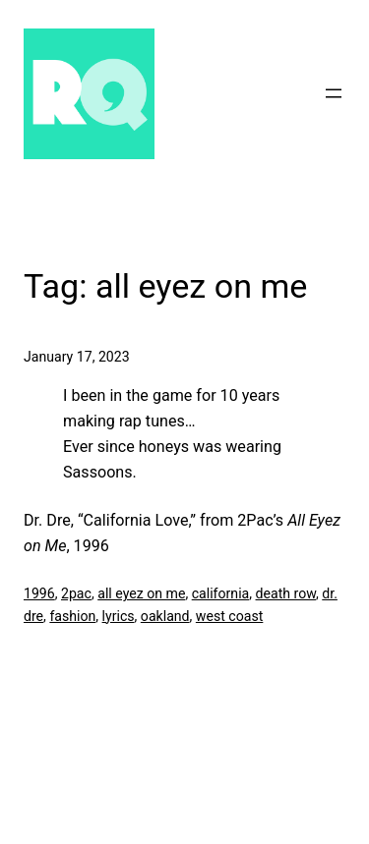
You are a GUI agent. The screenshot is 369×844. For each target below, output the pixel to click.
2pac (76, 593)
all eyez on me (141, 593)
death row (286, 593)
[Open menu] (333, 93)
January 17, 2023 (77, 357)
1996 (39, 593)
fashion (72, 616)
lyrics (118, 616)
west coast (230, 616)
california (221, 593)
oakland (165, 616)
